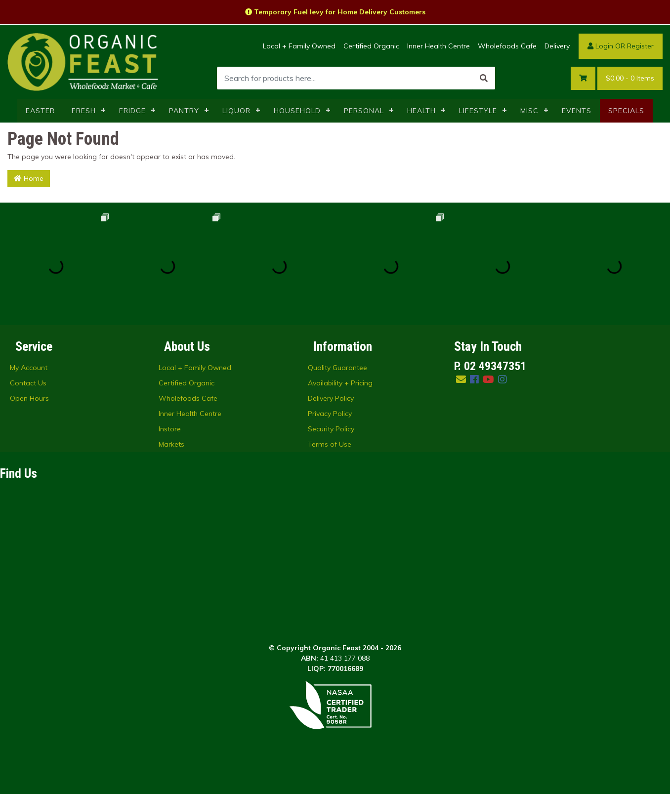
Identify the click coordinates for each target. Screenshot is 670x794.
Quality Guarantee (337, 367)
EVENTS (576, 110)
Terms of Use (329, 444)
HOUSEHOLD (297, 110)
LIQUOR (236, 110)
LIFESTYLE (478, 110)
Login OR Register (620, 46)
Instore (170, 428)
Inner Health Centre (438, 46)
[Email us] (461, 379)
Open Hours (29, 398)
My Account (28, 367)
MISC (529, 110)
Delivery (557, 46)
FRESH (84, 110)
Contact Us (28, 382)
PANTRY (184, 110)
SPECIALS (626, 110)
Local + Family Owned (299, 46)
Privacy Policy (330, 413)
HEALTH (421, 110)
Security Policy (331, 428)
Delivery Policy (331, 398)
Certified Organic (371, 46)
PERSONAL (364, 110)
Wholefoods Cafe (507, 46)
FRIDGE (132, 110)
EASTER (40, 110)
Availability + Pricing (340, 382)
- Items (630, 78)
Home (28, 178)
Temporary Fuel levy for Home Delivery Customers (335, 11)
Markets (171, 444)
